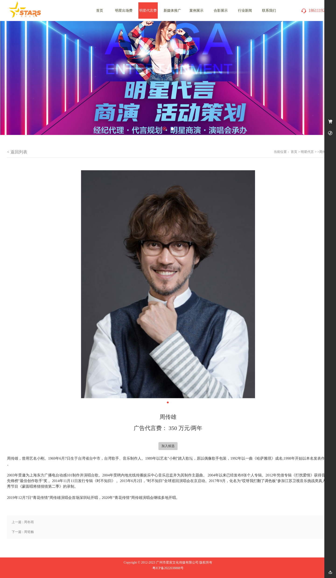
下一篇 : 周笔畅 (23, 532)
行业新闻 (245, 10)
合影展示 (221, 10)
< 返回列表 (17, 152)
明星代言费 (148, 10)
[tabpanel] (168, 78)
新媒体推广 (172, 10)
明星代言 (307, 152)
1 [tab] (164, 128)
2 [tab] (172, 128)
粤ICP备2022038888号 (168, 568)
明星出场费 (124, 10)
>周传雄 (323, 152)
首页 (294, 152)
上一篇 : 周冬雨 (23, 522)
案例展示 (196, 10)
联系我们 (269, 10)
